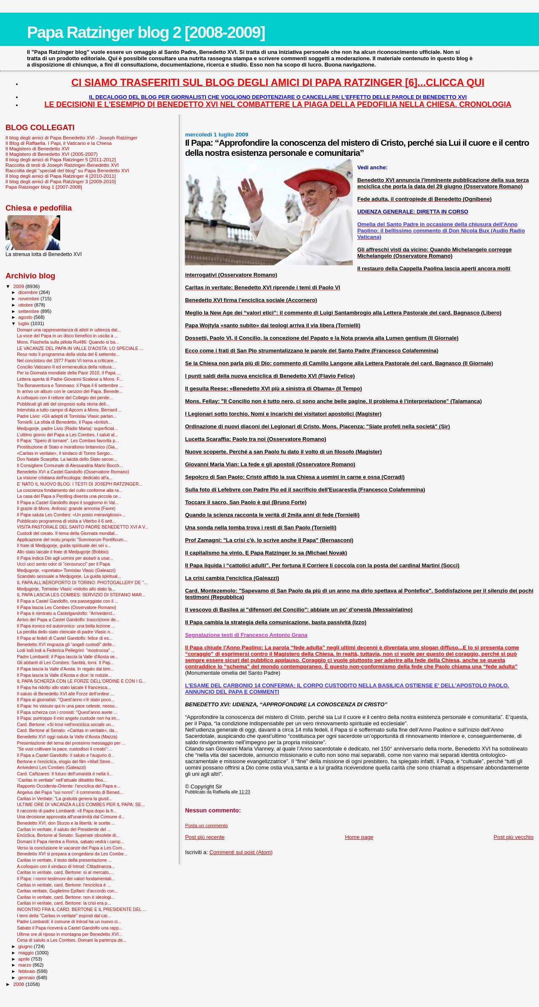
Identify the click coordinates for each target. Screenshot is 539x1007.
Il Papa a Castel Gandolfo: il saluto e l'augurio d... (65, 755)
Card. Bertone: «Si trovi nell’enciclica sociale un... (66, 724)
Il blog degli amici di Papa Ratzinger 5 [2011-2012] (60, 159)
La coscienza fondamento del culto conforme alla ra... (70, 490)
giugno (26, 946)
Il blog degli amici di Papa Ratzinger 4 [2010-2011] (60, 176)
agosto (26, 317)
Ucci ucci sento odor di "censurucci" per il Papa (63, 563)
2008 (19, 984)
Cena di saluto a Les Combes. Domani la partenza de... (71, 940)
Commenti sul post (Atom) (240, 852)
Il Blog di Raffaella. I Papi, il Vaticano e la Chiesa (58, 143)
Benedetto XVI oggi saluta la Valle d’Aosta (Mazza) (67, 736)
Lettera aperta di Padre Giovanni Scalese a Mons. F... (70, 379)
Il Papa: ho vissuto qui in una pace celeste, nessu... (67, 705)
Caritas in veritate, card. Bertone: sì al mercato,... (65, 872)
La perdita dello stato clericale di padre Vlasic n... (65, 631)
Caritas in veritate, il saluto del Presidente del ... (64, 829)
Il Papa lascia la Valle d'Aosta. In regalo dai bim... (65, 668)
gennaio (28, 977)
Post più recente (204, 837)
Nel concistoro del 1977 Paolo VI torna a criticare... (67, 360)
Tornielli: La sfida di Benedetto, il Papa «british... (64, 422)
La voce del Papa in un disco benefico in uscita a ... (67, 335)
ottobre (27, 304)
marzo (26, 964)
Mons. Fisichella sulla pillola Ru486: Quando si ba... (68, 342)
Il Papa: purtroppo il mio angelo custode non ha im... (68, 718)
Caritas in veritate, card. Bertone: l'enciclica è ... (64, 884)
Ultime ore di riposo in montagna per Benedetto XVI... (70, 934)
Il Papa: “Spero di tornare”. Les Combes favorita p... (68, 440)
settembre (30, 311)
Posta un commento (206, 825)
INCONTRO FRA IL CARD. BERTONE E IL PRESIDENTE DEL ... (82, 909)
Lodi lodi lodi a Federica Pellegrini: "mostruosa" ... (66, 650)
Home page (359, 837)
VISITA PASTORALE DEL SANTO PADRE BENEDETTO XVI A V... (83, 526)
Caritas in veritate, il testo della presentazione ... (64, 860)
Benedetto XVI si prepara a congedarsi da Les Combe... (72, 853)
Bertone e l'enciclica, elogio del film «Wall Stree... (65, 761)
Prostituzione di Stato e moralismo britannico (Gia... (67, 446)
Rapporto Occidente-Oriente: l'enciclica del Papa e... (68, 785)
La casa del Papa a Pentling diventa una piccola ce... (69, 496)
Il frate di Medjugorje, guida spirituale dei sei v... (64, 545)
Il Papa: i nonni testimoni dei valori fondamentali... (66, 878)
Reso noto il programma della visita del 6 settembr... (68, 354)
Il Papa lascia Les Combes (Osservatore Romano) (66, 607)
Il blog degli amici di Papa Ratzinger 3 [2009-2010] (60, 181)
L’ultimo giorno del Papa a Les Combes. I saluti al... (67, 434)
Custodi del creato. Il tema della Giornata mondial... (67, 533)
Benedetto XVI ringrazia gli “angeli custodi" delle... (66, 644)
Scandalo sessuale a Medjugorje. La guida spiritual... (69, 576)
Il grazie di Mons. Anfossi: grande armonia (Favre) (66, 508)
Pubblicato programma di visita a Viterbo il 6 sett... (66, 521)
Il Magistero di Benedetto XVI (37, 148)
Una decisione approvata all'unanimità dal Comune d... (71, 816)
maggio (27, 952)
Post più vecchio (514, 837)
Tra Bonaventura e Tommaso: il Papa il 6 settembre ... (70, 385)
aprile (25, 959)
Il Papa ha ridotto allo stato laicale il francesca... (64, 687)
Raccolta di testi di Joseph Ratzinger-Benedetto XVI (62, 165)
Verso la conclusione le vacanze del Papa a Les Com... (71, 847)
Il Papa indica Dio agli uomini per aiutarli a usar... (65, 558)
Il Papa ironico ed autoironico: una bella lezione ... (66, 625)
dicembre (29, 292)
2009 (19, 286)
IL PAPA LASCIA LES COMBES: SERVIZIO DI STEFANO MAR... (81, 594)
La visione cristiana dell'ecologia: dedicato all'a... (64, 477)
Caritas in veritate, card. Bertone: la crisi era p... (64, 902)
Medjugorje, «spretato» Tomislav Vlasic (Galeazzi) (66, 570)
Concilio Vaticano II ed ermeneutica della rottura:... (66, 366)
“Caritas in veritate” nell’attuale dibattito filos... (62, 780)
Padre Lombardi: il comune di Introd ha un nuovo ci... (69, 921)
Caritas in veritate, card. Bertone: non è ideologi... (66, 897)
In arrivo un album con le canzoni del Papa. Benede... (70, 391)
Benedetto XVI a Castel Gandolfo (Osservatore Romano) (73, 471)
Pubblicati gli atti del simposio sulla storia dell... (63, 403)
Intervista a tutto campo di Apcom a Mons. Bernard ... (69, 409)
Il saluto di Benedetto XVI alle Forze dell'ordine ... (65, 693)
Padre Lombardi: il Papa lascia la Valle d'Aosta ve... (67, 656)
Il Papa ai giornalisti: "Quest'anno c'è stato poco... (66, 699)
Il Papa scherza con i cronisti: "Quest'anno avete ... (67, 712)
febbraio (28, 971)
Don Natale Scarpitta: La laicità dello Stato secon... (67, 459)
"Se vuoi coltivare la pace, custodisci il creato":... (64, 748)
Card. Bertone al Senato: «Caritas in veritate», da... (67, 730)
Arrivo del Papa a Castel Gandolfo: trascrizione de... (68, 619)
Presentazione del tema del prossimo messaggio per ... (71, 742)
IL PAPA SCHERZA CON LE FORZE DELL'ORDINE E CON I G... (81, 681)
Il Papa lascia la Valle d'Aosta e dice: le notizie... (64, 675)
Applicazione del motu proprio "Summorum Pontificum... (72, 539)
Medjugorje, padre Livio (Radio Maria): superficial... (67, 428)
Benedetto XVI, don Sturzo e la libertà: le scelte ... (66, 822)
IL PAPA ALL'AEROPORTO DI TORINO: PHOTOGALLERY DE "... (82, 582)
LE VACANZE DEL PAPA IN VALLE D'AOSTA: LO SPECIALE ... (80, 348)
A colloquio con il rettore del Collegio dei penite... (65, 397)
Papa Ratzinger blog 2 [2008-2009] (146, 32)
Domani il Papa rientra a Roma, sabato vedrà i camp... (70, 841)
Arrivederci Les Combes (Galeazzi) (51, 767)
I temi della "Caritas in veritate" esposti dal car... (64, 915)
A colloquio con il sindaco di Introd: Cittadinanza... (66, 866)
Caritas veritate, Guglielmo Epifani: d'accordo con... (67, 890)
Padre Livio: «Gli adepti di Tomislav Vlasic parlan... (67, 416)
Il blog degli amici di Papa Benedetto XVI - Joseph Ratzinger (71, 137)
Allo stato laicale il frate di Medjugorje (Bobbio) (63, 551)
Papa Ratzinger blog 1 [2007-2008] (43, 187)
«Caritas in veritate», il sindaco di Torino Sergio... (65, 453)
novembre (30, 298)
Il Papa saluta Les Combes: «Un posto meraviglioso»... (71, 514)
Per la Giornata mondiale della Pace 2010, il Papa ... (68, 372)
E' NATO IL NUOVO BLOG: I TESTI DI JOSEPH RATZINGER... (79, 483)
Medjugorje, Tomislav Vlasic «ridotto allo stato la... (66, 588)
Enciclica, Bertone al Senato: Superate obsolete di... (68, 835)
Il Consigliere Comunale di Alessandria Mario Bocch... (70, 465)
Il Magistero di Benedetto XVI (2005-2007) (51, 154)
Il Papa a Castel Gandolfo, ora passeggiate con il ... (67, 601)
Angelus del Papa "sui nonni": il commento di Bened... (70, 792)
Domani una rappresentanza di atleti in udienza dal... (69, 329)
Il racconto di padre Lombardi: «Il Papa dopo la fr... (67, 810)
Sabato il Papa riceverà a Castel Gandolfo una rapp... (70, 927)
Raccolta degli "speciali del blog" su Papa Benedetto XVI (67, 170)
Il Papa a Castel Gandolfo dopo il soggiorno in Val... (68, 502)
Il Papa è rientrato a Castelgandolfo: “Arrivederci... (66, 613)
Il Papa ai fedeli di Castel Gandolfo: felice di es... (64, 638)
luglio (25, 323)
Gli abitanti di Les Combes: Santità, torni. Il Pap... (65, 662)
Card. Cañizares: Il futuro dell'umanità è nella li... (64, 773)
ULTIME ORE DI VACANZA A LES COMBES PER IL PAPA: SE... (81, 804)
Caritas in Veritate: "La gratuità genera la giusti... (64, 798)
